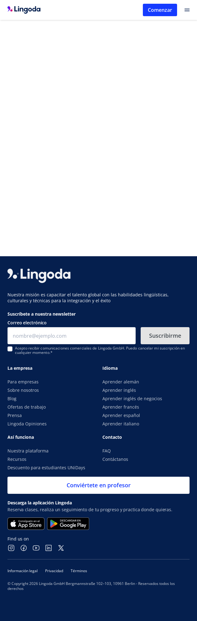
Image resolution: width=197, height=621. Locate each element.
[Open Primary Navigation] (187, 10)
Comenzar (160, 10)
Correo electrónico (27, 323)
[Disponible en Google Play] (68, 523)
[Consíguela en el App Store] (26, 523)
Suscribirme (165, 335)
